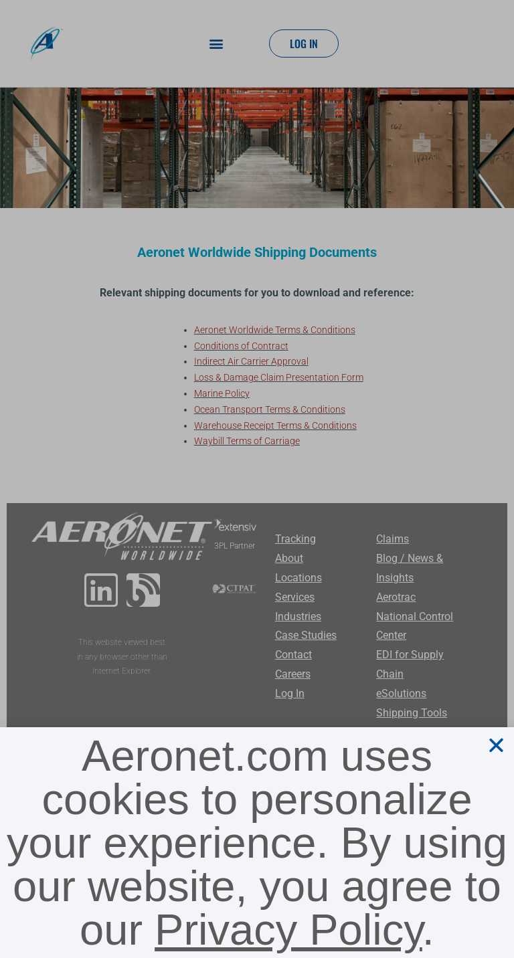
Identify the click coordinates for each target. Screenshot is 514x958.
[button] (496, 745)
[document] (257, 479)
